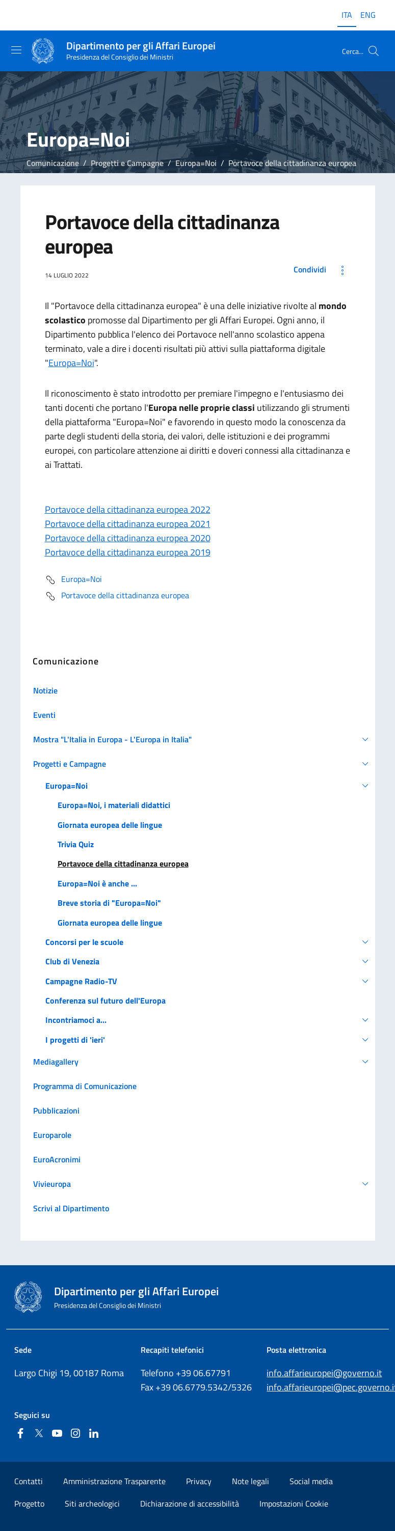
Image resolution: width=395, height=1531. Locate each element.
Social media (311, 1481)
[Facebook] (20, 1434)
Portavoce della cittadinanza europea (117, 596)
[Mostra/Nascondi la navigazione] (16, 50)
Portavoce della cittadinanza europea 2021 (127, 524)
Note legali (250, 1481)
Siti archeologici (92, 1503)
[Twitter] (39, 1434)
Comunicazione (53, 163)
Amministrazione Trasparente (114, 1481)
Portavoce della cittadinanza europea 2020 (127, 538)
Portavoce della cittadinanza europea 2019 (127, 552)
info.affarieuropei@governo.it (324, 1373)
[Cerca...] (373, 51)
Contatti (28, 1481)
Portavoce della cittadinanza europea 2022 (127, 509)
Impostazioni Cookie (293, 1503)
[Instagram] (75, 1434)
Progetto (29, 1503)
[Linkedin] (94, 1434)
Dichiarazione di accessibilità (189, 1503)
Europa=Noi (196, 163)
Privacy (199, 1481)
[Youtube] (57, 1434)
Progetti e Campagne (127, 163)
